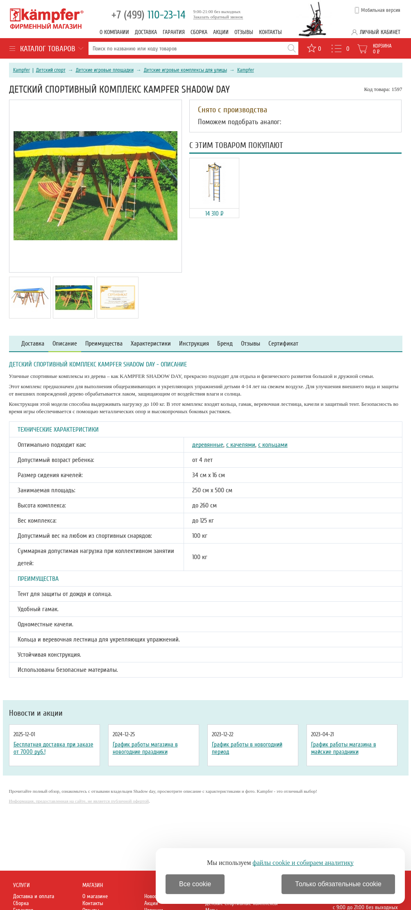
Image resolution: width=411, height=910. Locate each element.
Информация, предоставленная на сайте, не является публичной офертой (79, 801)
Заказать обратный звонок (218, 16)
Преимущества (104, 344)
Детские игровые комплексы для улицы (185, 70)
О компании (114, 32)
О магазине (95, 896)
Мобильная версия (380, 10)
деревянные (207, 445)
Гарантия (174, 32)
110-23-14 (148, 15)
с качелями (240, 445)
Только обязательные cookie (338, 883)
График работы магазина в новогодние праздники (145, 748)
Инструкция (194, 344)
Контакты (270, 32)
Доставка (146, 32)
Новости (152, 896)
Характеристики (151, 344)
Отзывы (243, 32)
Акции (221, 32)
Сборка (199, 32)
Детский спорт (51, 70)
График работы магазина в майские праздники (343, 748)
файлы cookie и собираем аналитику (303, 862)
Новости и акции (36, 713)
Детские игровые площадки (105, 70)
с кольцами (273, 445)
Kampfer (21, 70)
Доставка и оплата (33, 896)
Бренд (225, 344)
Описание (64, 344)
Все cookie (195, 883)
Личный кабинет (380, 32)
